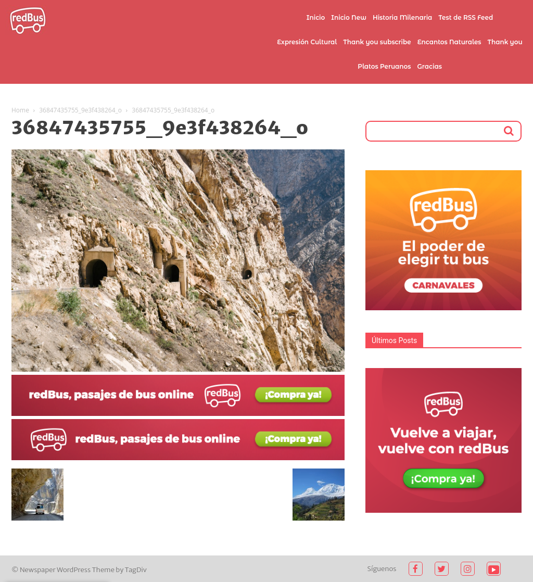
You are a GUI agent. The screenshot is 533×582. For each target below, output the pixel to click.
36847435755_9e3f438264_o (80, 110)
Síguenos (382, 568)
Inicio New (348, 17)
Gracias (429, 66)
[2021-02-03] (178, 413)
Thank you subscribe (377, 42)
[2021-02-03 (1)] (178, 457)
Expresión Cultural (307, 42)
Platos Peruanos (384, 66)
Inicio (316, 17)
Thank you (505, 42)
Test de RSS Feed (465, 17)
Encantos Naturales (449, 42)
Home (20, 110)
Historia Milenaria (402, 17)
